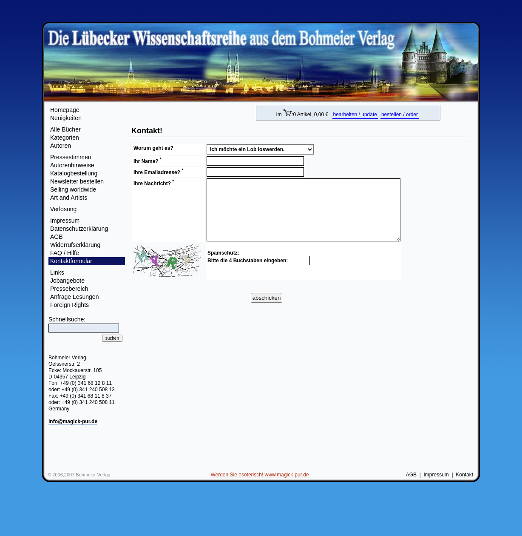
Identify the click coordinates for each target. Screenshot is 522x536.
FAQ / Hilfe (64, 252)
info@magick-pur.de (72, 421)
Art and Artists (68, 197)
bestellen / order (399, 115)
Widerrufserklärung (75, 244)
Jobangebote (67, 280)
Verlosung (63, 209)
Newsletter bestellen (77, 181)
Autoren (60, 145)
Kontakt (464, 475)
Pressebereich (69, 288)
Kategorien (64, 137)
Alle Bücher (65, 129)
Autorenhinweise (72, 165)
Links (57, 272)
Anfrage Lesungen (74, 296)
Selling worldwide (73, 189)
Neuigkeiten (66, 118)
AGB (56, 236)
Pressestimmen (70, 157)
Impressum (64, 220)
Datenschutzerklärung (79, 228)
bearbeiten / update (355, 115)
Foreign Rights (69, 304)
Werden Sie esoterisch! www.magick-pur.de (259, 475)
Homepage (64, 109)
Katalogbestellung (73, 173)
